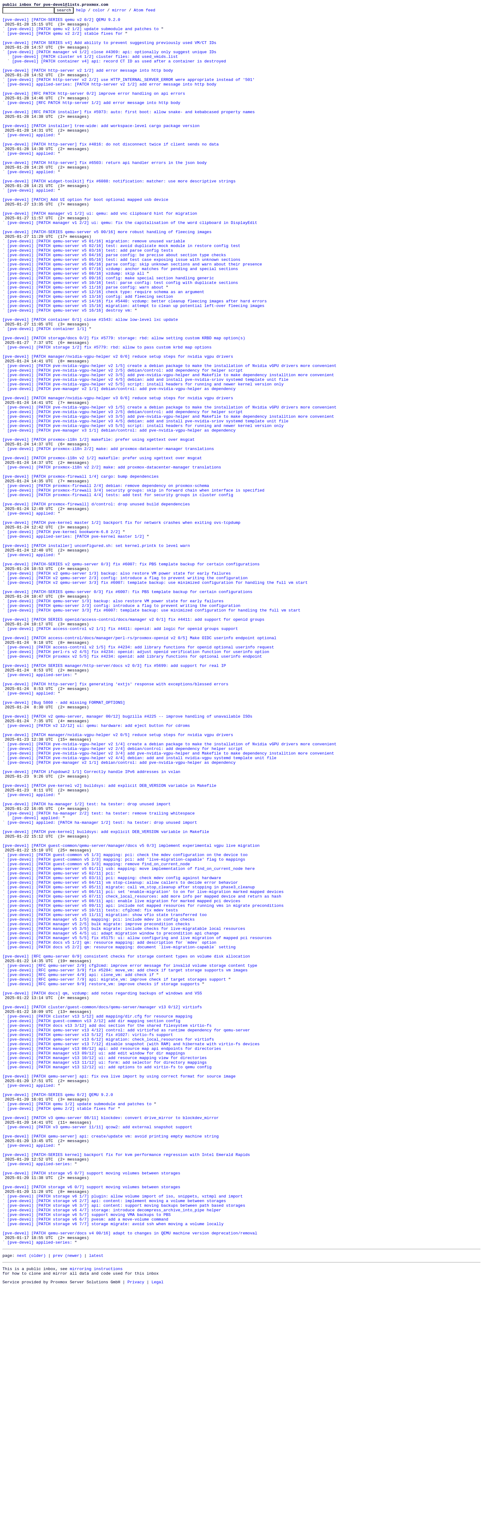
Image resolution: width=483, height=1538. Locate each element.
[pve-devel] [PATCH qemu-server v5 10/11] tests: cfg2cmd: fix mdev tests (92, 1091)
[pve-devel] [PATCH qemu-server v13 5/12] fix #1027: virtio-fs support (90, 1240)
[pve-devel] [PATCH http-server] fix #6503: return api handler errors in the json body (104, 194)
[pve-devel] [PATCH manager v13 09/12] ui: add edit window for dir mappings (96, 1262)
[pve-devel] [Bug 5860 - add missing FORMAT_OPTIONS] (63, 841)
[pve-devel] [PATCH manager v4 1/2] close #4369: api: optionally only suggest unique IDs (112, 61)
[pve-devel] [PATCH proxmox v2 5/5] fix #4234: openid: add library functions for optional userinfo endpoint (134, 786)
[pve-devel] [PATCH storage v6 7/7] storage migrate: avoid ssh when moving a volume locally (115, 1467)
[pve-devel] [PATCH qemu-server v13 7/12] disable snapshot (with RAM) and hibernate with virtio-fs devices (133, 1251)
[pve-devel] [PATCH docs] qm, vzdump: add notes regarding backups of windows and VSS (102, 1190)
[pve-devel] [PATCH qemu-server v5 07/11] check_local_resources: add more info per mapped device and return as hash (144, 1074)
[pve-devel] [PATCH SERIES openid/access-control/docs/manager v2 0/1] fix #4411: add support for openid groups (133, 742)
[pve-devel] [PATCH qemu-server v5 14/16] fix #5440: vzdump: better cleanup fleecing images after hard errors (137, 360)
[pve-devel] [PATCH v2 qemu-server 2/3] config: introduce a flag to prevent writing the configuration (127, 692)
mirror (129, 11)
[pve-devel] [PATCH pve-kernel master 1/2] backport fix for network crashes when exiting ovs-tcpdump (121, 625)
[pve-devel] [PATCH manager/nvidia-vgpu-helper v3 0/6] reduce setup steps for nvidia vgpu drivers (117, 476)
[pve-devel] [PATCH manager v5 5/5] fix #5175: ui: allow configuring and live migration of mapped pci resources (139, 1124)
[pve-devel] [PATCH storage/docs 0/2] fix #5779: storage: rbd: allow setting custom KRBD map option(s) (123, 404)
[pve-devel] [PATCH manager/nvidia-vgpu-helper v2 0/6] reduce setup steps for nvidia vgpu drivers (117, 426)
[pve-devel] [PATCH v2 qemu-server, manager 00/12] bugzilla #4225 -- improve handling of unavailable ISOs (127, 858)
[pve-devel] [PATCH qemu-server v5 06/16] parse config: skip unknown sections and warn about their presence (134, 315)
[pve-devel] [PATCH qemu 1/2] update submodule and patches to (79, 1323)
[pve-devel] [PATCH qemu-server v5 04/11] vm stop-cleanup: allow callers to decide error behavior (122, 1057)
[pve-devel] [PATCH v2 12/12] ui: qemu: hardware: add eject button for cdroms (98, 869)
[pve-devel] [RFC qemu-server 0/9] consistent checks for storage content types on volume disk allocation (126, 1146)
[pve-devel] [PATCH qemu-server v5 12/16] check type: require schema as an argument (106, 349)
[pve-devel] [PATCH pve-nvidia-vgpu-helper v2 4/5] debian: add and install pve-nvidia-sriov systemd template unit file (148, 454)
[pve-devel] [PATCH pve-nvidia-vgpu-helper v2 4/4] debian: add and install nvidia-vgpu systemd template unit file (142, 908)
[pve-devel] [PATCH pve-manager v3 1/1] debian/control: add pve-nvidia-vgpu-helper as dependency (121, 515)
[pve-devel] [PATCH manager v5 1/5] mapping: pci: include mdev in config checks (101, 1102)
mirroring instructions (96, 1517)
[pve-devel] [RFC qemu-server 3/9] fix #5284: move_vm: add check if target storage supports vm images (127, 1162)
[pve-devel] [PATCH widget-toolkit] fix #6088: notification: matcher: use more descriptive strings (119, 216)
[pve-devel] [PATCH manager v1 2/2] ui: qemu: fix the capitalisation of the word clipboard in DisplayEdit (132, 266)
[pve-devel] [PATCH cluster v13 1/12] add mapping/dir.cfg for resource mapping (100, 1218)
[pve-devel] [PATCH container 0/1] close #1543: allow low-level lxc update (90, 382)
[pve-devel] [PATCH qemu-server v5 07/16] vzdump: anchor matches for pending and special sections (122, 321)
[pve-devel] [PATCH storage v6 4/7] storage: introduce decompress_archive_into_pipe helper (114, 1450)
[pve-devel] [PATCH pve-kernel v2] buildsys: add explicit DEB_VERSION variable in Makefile (109, 941)
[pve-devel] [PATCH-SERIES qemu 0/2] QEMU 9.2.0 (57, 1312)
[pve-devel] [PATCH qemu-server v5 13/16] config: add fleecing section (90, 354)
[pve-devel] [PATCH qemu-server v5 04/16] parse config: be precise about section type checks (116, 304)
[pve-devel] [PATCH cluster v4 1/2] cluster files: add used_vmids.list (95, 66)
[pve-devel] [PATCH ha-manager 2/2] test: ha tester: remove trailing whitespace (101, 974)
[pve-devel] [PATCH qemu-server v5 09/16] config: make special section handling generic (110, 332)
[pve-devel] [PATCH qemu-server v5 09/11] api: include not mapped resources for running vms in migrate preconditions (145, 1085)
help (90, 11)
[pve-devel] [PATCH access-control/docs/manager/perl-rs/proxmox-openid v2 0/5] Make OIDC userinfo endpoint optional (139, 764)
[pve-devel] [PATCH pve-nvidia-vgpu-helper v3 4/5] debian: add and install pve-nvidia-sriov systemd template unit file (148, 504)
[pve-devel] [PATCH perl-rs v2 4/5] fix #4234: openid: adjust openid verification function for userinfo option (138, 780)
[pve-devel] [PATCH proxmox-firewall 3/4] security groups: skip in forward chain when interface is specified (136, 587)
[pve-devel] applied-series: (39, 808)
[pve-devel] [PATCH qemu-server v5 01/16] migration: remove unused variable (96, 288)
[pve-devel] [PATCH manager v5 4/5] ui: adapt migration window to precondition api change (113, 1118)
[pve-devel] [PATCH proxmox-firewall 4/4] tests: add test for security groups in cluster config (120, 592)
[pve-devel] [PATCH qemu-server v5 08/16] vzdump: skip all (75, 326)
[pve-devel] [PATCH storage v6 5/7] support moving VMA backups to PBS (89, 1456)
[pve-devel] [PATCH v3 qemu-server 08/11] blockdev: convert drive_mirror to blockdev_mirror (110, 1340)
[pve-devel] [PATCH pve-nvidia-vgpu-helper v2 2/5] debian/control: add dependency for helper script (125, 443)
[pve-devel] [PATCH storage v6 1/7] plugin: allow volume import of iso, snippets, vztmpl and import (125, 1434)
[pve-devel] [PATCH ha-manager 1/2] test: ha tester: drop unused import (86, 963)
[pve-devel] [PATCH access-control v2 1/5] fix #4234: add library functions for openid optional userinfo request (140, 775)
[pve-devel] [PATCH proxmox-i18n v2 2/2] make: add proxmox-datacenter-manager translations (114, 559)
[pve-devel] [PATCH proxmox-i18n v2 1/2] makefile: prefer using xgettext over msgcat (102, 548)
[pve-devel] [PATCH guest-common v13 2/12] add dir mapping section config (94, 1223)
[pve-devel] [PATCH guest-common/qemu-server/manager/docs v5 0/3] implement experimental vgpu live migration (131, 1013)
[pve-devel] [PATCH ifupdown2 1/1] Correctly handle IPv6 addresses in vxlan (91, 924)
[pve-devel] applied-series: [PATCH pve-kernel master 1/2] (75, 642)
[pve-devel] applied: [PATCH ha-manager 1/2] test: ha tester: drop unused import (102, 985)
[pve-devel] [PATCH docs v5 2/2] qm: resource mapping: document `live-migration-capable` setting (121, 1135)
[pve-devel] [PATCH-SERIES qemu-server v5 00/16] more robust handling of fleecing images (107, 277)
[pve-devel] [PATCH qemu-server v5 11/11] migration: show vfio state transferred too (107, 1096)
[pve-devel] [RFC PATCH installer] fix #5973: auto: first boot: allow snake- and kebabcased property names (128, 133)
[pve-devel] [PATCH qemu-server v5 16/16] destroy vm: (69, 371)
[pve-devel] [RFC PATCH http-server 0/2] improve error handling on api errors (93, 111)
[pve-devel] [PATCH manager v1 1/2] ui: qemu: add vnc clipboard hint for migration (99, 254)
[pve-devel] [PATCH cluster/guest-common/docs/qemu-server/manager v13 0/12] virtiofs (102, 1207)
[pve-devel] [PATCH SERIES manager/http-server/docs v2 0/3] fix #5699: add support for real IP (114, 797)
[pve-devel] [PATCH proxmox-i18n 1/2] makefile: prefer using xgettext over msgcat (98, 526)
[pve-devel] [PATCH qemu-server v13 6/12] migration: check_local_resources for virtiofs (110, 1246)
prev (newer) (67, 1503)
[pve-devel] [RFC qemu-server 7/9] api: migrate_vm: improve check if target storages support (116, 1174)
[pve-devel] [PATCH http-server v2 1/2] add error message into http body (87, 83)
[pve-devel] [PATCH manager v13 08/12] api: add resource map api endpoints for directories (114, 1257)
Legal (158, 1533)
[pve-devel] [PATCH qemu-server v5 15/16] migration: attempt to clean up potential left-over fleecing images (136, 365)
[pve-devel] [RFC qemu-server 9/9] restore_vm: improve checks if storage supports (103, 1179)
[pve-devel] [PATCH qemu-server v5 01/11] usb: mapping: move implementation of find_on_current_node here (131, 1041)
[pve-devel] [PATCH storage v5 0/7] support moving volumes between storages (91, 1406)
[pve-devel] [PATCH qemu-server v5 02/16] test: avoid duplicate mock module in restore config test (124, 293)
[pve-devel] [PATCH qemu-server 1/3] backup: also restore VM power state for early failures (115, 720)
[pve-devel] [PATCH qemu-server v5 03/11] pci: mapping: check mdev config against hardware (114, 1052)
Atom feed (154, 11)
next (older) (31, 1503)
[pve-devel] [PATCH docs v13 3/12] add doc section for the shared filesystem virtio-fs (109, 1229)
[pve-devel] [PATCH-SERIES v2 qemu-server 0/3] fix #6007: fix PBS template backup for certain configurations (131, 675)
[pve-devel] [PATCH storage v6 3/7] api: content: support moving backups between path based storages (126, 1445)
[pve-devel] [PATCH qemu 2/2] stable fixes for (61, 1329)
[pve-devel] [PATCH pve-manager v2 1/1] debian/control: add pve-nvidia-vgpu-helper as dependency (121, 465)
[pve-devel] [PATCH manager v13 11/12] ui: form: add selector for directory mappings (107, 1273)
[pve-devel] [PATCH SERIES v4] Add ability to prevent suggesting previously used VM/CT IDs (109, 50)
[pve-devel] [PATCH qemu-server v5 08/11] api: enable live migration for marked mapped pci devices (124, 1079)
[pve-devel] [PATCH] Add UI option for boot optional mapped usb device (85, 238)
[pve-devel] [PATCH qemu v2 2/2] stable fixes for (65, 39)
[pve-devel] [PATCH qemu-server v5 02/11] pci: (61, 1046)
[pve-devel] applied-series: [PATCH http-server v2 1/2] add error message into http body (112, 99)
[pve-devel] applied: (31, 160)
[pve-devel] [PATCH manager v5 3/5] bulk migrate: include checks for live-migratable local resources (126, 1113)
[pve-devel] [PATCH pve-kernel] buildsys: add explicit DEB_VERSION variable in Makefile (105, 996)
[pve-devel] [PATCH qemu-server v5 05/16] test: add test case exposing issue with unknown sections (124, 310)
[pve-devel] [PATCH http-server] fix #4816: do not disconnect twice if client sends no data (110, 171)
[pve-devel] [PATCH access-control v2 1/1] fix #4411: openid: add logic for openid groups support (122, 753)
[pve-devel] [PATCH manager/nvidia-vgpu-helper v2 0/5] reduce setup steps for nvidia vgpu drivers (117, 880)
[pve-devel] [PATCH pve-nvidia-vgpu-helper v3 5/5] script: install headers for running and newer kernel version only (145, 509)
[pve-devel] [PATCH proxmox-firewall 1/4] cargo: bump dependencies (80, 570)
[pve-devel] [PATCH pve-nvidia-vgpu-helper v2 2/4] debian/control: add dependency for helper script (125, 897)
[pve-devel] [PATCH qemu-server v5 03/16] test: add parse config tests (90, 299)
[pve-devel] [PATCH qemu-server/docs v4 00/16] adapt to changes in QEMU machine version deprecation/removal (129, 1478)
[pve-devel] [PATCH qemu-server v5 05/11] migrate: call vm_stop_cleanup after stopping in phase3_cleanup (131, 1063)
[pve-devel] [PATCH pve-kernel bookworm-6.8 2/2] (63, 637)
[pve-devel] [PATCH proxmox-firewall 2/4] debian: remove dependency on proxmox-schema (108, 581)
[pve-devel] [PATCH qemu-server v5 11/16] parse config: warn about (85, 343)
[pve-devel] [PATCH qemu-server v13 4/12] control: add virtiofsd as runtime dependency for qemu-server (128, 1234)
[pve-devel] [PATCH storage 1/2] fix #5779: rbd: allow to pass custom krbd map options (109, 415)
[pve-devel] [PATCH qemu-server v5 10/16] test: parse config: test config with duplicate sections (122, 338)
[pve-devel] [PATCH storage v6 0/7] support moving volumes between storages (91, 1423)
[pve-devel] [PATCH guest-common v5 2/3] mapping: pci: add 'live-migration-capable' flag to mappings (126, 1030)
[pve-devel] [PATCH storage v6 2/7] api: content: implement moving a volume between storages (116, 1439)
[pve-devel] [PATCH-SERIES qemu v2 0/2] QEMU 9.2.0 (61, 22)
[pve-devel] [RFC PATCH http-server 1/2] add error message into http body (94, 122)
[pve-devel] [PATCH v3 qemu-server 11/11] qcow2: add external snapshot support (100, 1351)
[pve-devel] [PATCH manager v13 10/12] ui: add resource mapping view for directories (107, 1268)
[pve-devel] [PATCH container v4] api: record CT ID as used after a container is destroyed (119, 72)
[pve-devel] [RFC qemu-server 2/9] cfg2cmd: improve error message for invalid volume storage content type (132, 1157)
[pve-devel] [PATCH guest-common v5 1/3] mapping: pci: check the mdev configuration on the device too (127, 1024)
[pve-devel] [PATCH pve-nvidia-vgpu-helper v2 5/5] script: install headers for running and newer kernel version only (145, 459)
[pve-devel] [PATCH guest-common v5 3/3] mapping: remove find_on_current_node (98, 1035)
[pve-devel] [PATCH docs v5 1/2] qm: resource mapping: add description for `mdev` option (112, 1129)
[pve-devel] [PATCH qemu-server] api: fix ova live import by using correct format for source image (119, 1290)
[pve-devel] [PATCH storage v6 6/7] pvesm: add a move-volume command (87, 1461)
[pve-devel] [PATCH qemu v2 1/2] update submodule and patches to (83, 33)
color (108, 11)
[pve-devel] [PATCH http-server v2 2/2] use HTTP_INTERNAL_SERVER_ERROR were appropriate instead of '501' (131, 94)
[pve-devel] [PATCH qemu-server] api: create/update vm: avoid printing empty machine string (110, 1362)
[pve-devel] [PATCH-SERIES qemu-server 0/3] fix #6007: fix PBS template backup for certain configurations (127, 708)
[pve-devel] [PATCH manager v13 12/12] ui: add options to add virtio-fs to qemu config (109, 1279)
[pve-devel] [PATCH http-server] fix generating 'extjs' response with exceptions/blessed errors (115, 819)
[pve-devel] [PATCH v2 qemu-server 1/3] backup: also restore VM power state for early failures (119, 686)
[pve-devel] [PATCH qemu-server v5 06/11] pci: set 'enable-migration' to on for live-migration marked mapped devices (145, 1068)
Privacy (136, 1533)
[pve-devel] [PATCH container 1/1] (47, 393)
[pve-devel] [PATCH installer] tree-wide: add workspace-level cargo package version (101, 149)
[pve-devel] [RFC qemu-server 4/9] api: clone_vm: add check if (80, 1168)
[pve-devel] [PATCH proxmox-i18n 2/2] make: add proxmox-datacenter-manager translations (110, 537)
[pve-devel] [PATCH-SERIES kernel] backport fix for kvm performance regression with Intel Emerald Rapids (126, 1384)
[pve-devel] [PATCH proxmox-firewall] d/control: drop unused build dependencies (96, 603)
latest (96, 1503)
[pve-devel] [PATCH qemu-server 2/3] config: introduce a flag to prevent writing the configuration (124, 725)
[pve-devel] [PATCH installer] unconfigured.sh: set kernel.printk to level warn (96, 653)
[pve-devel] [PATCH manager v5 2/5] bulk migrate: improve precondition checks (98, 1107)
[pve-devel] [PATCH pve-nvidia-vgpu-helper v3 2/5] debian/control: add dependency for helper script (125, 493)
